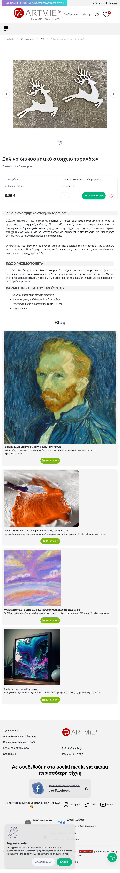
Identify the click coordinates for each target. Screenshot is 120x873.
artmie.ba (100, 856)
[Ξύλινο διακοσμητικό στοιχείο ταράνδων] (60, 94)
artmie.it (82, 860)
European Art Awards (75, 824)
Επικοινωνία (9, 758)
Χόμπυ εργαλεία (28, 39)
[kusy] (56, 197)
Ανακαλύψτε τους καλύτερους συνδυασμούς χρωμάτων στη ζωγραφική (42, 614)
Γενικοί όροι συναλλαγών (16, 752)
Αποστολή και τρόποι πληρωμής (20, 740)
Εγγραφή (113, 3)
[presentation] (6, 94)
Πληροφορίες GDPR (72, 758)
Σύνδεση (99, 3)
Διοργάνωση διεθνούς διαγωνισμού (81, 830)
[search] (97, 16)
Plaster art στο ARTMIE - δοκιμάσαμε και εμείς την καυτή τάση (37, 535)
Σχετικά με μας (10, 734)
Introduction (9, 39)
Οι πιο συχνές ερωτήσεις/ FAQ (19, 746)
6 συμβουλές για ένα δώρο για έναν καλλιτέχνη (33, 451)
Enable (64, 862)
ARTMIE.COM (85, 856)
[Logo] (25, 14)
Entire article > (50, 464)
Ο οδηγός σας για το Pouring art (21, 693)
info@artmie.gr (74, 752)
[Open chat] (112, 857)
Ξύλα (43, 39)
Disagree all (43, 862)
